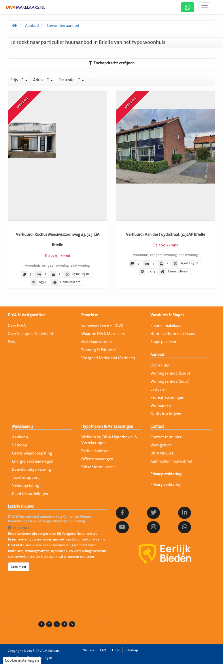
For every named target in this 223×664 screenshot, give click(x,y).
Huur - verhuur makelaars (172, 334)
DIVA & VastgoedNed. (27, 315)
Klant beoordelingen (30, 494)
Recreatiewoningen (167, 398)
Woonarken (160, 406)
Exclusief (158, 390)
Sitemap (132, 650)
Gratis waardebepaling (32, 453)
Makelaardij (22, 426)
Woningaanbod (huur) (169, 381)
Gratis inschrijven (165, 414)
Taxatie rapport (25, 478)
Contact (157, 426)
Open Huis (159, 365)
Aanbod (157, 355)
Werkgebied (161, 445)
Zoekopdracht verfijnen (111, 63)
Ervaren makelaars (166, 326)
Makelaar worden (96, 342)
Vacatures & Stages (167, 315)
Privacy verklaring (166, 474)
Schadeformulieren (98, 467)
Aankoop (20, 437)
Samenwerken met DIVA (102, 326)
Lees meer (18, 566)
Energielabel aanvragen (32, 461)
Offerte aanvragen (97, 459)
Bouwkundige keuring (31, 469)
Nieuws (88, 650)
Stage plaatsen (163, 342)
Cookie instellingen (22, 661)
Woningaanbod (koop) (170, 373)
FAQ (103, 650)
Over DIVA (17, 326)
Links (116, 650)
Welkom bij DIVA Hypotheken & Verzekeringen (109, 440)
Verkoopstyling (25, 486)
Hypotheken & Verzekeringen (107, 426)
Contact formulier (166, 437)
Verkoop (19, 445)
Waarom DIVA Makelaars (103, 334)
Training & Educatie (98, 350)
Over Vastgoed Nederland (30, 334)
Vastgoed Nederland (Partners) (108, 358)
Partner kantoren (96, 451)
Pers (11, 342)
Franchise (89, 315)
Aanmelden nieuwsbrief (171, 461)
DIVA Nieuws (161, 453)
